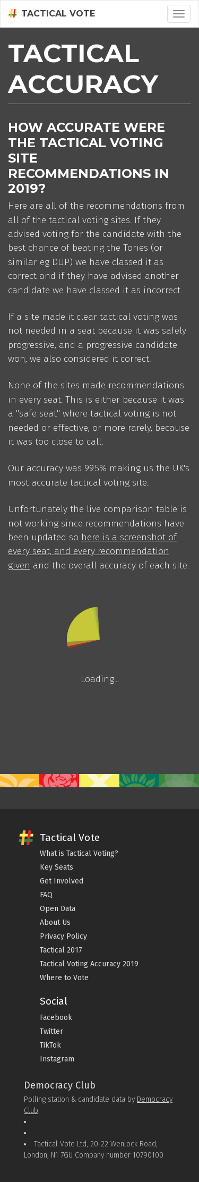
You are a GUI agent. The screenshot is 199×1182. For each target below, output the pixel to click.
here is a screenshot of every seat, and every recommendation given (92, 551)
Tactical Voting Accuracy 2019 (89, 963)
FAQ (46, 894)
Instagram (57, 1059)
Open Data (57, 908)
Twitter (51, 1031)
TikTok (50, 1045)
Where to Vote (64, 977)
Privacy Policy (63, 936)
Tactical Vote (51, 13)
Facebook (56, 1017)
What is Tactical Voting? (79, 853)
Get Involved (61, 881)
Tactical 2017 (61, 950)
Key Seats (56, 867)
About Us (55, 922)
